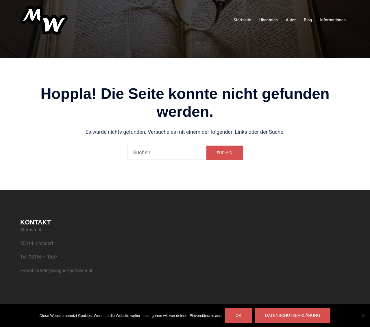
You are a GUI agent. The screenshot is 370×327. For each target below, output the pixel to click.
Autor (291, 20)
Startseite (242, 20)
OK (238, 315)
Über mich (268, 20)
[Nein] (363, 315)
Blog (308, 20)
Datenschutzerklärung (292, 315)
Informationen (333, 20)
